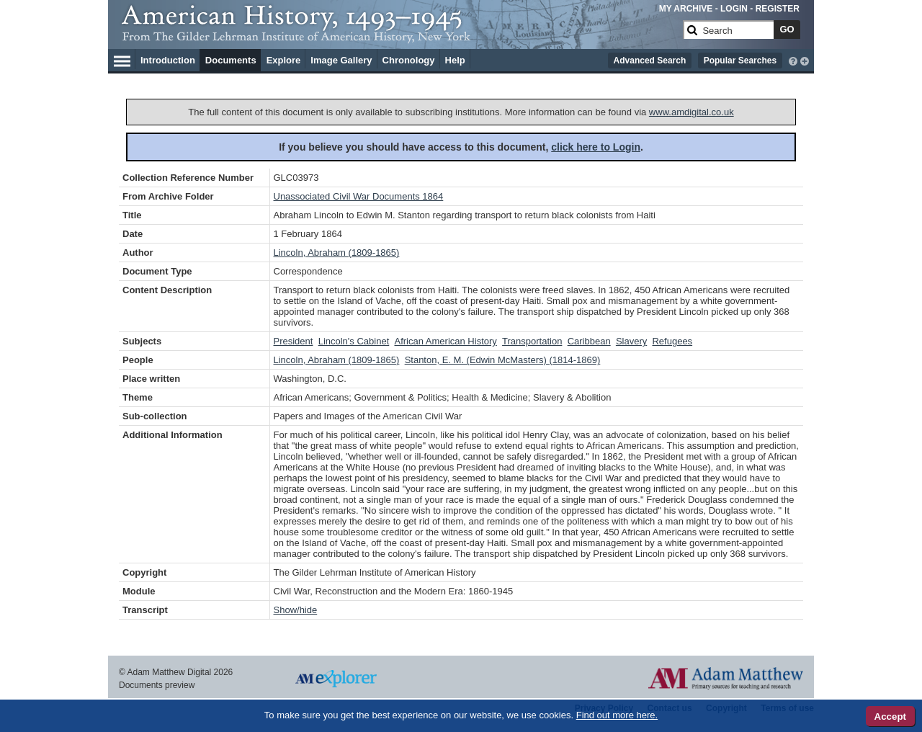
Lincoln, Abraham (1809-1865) (337, 252)
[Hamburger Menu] (122, 59)
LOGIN (734, 9)
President (293, 341)
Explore (284, 60)
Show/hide (296, 609)
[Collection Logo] (399, 35)
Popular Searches (740, 60)
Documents (230, 60)
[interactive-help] (793, 59)
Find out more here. (617, 715)
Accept (890, 716)
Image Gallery (341, 60)
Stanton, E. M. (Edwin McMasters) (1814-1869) (503, 359)
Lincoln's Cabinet (354, 341)
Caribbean (589, 341)
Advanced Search (650, 60)
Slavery (631, 341)
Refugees (672, 341)
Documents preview (156, 685)
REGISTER (778, 9)
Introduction (167, 60)
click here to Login (595, 147)
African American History (446, 341)
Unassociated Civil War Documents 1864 (359, 196)
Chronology (408, 60)
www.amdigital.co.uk (691, 112)
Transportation (532, 341)
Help (455, 60)
